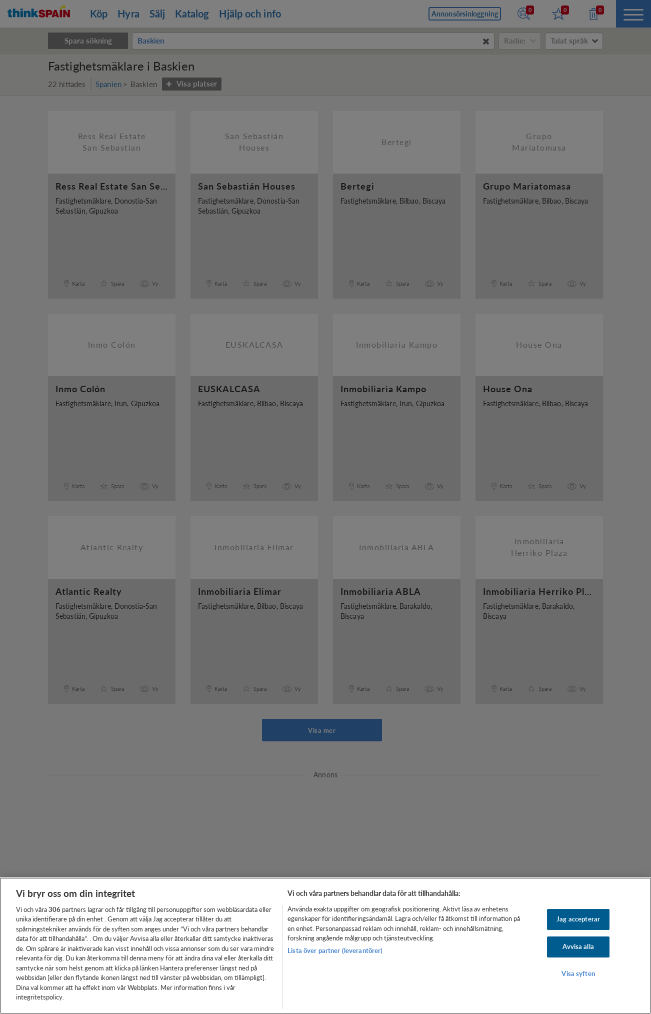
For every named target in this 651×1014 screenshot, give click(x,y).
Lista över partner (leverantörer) (335, 950)
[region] (325, 945)
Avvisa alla (578, 946)
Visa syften (578, 973)
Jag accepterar (578, 919)
